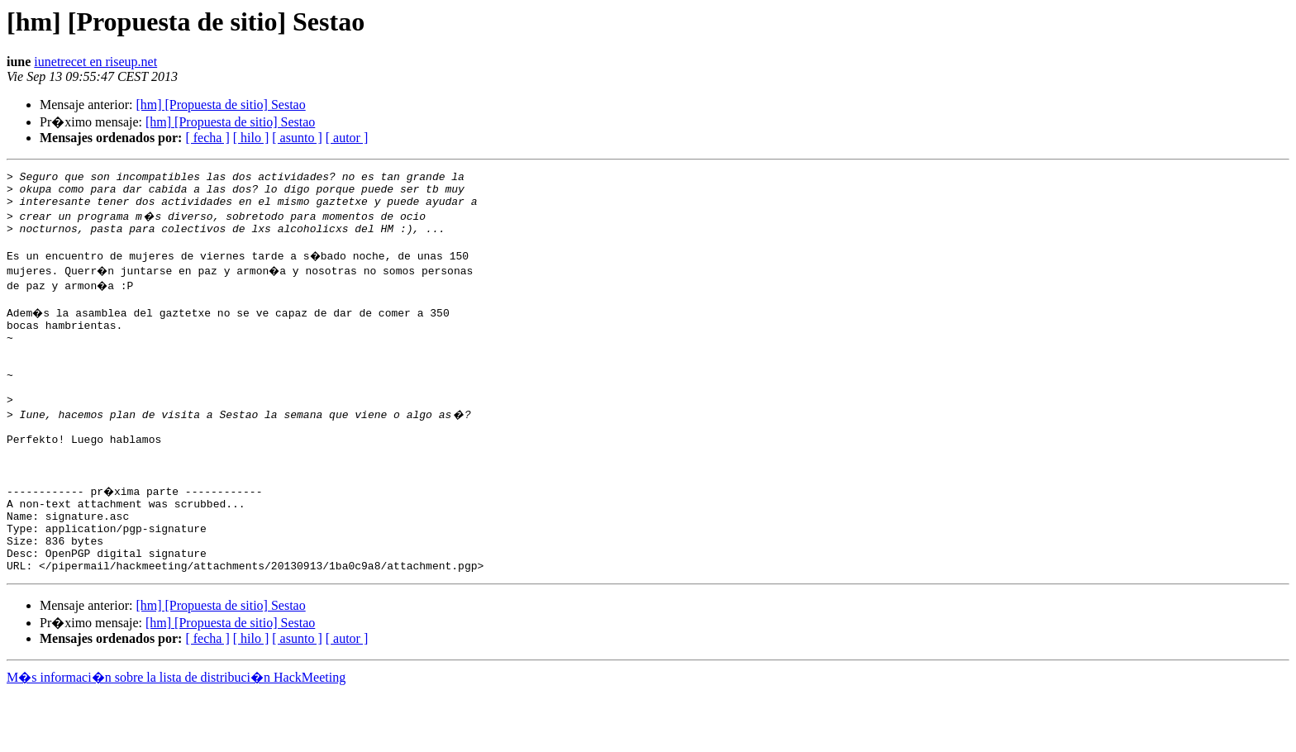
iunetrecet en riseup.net (95, 62)
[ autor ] (347, 138)
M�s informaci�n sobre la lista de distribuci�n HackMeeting (176, 737)
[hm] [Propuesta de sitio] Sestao (220, 105)
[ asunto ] (297, 138)
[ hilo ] (251, 138)
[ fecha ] (207, 138)
